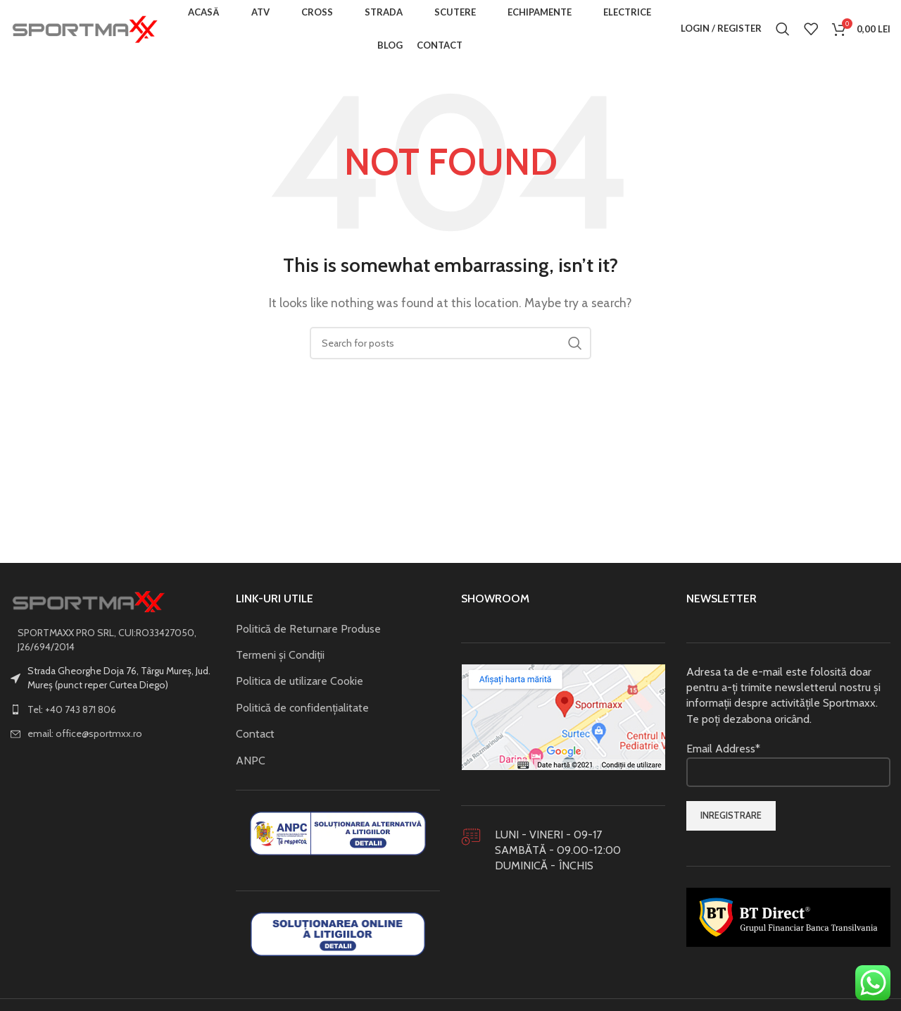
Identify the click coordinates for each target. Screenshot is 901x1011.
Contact (255, 739)
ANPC (250, 766)
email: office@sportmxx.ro (84, 739)
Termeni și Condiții (280, 660)
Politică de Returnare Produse (308, 634)
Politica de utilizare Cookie (299, 687)
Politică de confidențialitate (302, 713)
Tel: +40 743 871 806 (71, 715)
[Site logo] (84, 30)
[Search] (783, 32)
